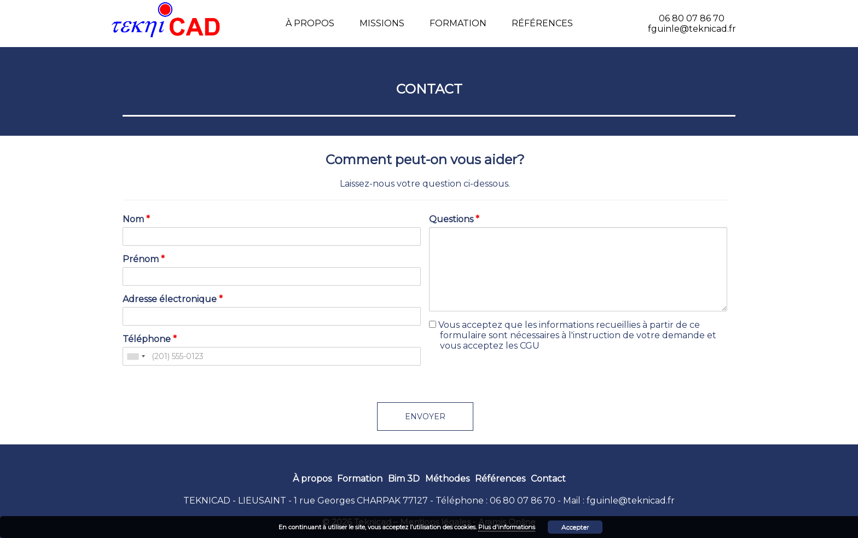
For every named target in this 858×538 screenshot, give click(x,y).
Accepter (575, 527)
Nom (136, 219)
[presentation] (512, 381)
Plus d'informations (506, 527)
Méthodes (447, 478)
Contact (548, 478)
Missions (382, 23)
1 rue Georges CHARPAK (347, 500)
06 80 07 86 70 (522, 500)
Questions (454, 219)
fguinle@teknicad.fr (631, 500)
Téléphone (150, 339)
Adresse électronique (173, 299)
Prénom (144, 259)
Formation (458, 23)
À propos (310, 23)
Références (542, 23)
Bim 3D (404, 478)
